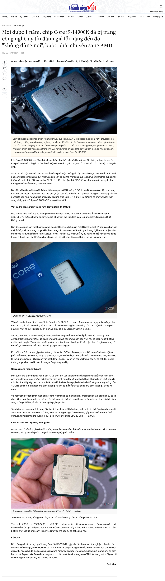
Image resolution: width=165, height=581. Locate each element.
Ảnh (148, 17)
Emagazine (131, 17)
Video (141, 17)
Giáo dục (35, 17)
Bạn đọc (120, 17)
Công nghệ (46, 17)
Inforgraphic (158, 17)
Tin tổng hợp (19, 26)
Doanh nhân (59, 17)
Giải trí (80, 17)
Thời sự (5, 17)
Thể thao (70, 17)
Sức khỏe (89, 17)
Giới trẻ (14, 17)
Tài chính (100, 17)
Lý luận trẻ (24, 17)
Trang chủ (6, 26)
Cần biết (110, 17)
